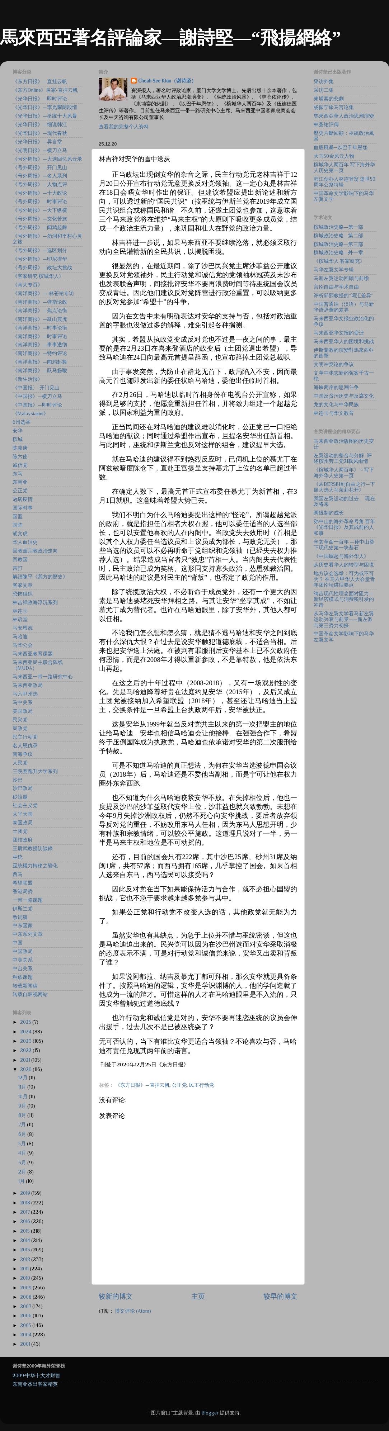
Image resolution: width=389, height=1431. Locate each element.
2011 (25, 1268)
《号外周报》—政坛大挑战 (42, 267)
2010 (25, 1278)
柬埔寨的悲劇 (329, 98)
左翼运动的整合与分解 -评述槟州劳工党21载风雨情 (343, 458)
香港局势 (23, 891)
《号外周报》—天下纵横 (40, 210)
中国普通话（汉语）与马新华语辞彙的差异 (344, 307)
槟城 (18, 439)
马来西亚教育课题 (33, 654)
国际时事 (23, 508)
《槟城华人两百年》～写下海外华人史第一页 (344, 472)
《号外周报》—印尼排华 (40, 259)
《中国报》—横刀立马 (37, 396)
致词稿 (20, 917)
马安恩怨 (23, 628)
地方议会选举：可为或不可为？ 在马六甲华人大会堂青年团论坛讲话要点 (344, 579)
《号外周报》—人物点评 (40, 184)
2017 (25, 1212)
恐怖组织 (23, 594)
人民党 (20, 763)
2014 (25, 1240)
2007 (26, 1306)
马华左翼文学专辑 (334, 270)
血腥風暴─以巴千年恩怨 (340, 147)
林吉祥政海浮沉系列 (35, 602)
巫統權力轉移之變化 (35, 865)
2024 (26, 1031)
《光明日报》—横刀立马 (40, 150)
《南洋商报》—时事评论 (40, 336)
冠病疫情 (23, 499)
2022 (26, 1050)
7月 (22, 1124)
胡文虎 (20, 533)
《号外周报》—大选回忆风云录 (47, 159)
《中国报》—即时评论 (37, 405)
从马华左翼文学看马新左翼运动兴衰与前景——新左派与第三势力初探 (344, 619)
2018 (25, 1202)
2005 (26, 1325)
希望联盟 (23, 883)
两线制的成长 (329, 513)
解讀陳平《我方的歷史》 (40, 576)
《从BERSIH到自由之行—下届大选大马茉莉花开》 (344, 487)
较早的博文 (280, 1296)
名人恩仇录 (25, 745)
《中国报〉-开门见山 (36, 387)
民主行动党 (201, 1085)
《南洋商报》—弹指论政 (40, 302)
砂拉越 (20, 797)
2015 (25, 1231)
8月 (22, 1115)
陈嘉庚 (20, 448)
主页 (198, 1296)
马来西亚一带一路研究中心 (43, 676)
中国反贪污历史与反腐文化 (344, 396)
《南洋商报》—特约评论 (40, 353)
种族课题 (23, 977)
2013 (25, 1249)
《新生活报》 (28, 379)
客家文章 (23, 585)
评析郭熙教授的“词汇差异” (343, 295)
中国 (18, 943)
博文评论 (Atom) (133, 1311)
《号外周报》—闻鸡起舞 (40, 227)
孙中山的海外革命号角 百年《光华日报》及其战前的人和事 (344, 527)
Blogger (210, 1413)
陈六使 (20, 456)
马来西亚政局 (28, 685)
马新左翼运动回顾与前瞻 (341, 278)
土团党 (20, 831)
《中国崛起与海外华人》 (341, 556)
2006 (26, 1315)
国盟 (18, 516)
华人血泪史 (25, 542)
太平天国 (23, 814)
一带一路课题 (28, 900)
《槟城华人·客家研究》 (339, 261)
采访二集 (324, 90)
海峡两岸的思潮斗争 (336, 387)
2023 (26, 1041)
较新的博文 (116, 1296)
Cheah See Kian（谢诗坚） (167, 81)
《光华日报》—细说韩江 (40, 124)
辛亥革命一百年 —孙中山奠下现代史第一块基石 (344, 544)
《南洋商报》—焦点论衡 (40, 310)
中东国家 (23, 925)
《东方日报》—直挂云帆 (142, 1085)
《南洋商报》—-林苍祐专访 (43, 293)
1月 (22, 1181)
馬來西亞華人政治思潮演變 (344, 116)
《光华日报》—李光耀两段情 (45, 107)
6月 (22, 1134)
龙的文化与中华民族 (336, 404)
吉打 (18, 568)
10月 (23, 1096)
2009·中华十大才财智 (36, 1375)
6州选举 (22, 422)
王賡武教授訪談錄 (33, 848)
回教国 (20, 559)
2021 (25, 1060)
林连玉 (20, 611)
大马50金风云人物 (334, 156)
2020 (26, 1069)
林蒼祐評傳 (326, 124)
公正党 (179, 1085)
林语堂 (20, 619)
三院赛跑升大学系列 (35, 771)
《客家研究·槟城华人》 (38, 276)
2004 (26, 1334)
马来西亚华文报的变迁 (339, 333)
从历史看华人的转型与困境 (344, 565)
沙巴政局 (23, 788)
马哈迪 (20, 636)
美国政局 (23, 711)
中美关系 (23, 960)
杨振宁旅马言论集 (334, 107)
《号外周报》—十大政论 (40, 193)
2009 (26, 1287)
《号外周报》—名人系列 (40, 176)
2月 (22, 1172)
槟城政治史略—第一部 (338, 227)
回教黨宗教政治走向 (35, 551)
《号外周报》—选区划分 (40, 250)
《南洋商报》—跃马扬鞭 (40, 370)
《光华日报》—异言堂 (37, 141)
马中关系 (23, 702)
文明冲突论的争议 (334, 364)
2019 (25, 1193)
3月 (22, 1162)
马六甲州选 (25, 694)
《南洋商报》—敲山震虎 (40, 319)
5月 (22, 1143)
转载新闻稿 (25, 986)
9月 (22, 1106)
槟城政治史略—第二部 (338, 235)
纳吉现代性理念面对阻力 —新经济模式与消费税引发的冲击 (344, 599)
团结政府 (23, 840)
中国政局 (23, 951)
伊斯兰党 (23, 908)
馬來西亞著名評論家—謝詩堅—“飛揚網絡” (170, 38)
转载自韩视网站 (30, 994)
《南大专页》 (28, 285)
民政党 (20, 728)
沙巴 (18, 780)
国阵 (18, 525)
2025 (26, 1022)
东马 (18, 474)
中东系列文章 (28, 934)
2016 (25, 1221)
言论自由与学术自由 (336, 287)
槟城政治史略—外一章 (338, 252)
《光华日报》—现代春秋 (40, 133)
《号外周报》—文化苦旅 (40, 219)
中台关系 (23, 968)
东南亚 (20, 482)
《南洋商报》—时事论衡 (40, 328)
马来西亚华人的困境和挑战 (344, 341)
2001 (25, 1344)
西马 (18, 874)
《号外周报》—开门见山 (40, 167)
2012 (25, 1259)
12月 (23, 1077)
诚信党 (20, 465)
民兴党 (20, 719)
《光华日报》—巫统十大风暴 (45, 116)
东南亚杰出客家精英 (35, 1384)
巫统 (18, 857)
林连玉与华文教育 (334, 413)
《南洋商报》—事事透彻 (40, 344)
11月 (22, 1087)
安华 (18, 430)
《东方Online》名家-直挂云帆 (45, 90)
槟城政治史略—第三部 (338, 244)
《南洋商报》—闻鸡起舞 (40, 362)
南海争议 (23, 754)
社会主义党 (25, 805)
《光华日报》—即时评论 (40, 98)
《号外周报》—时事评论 (40, 201)
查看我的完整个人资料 (124, 126)
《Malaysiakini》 (30, 413)
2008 (26, 1297)
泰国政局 (23, 822)
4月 (22, 1153)
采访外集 (324, 81)
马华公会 (23, 645)
